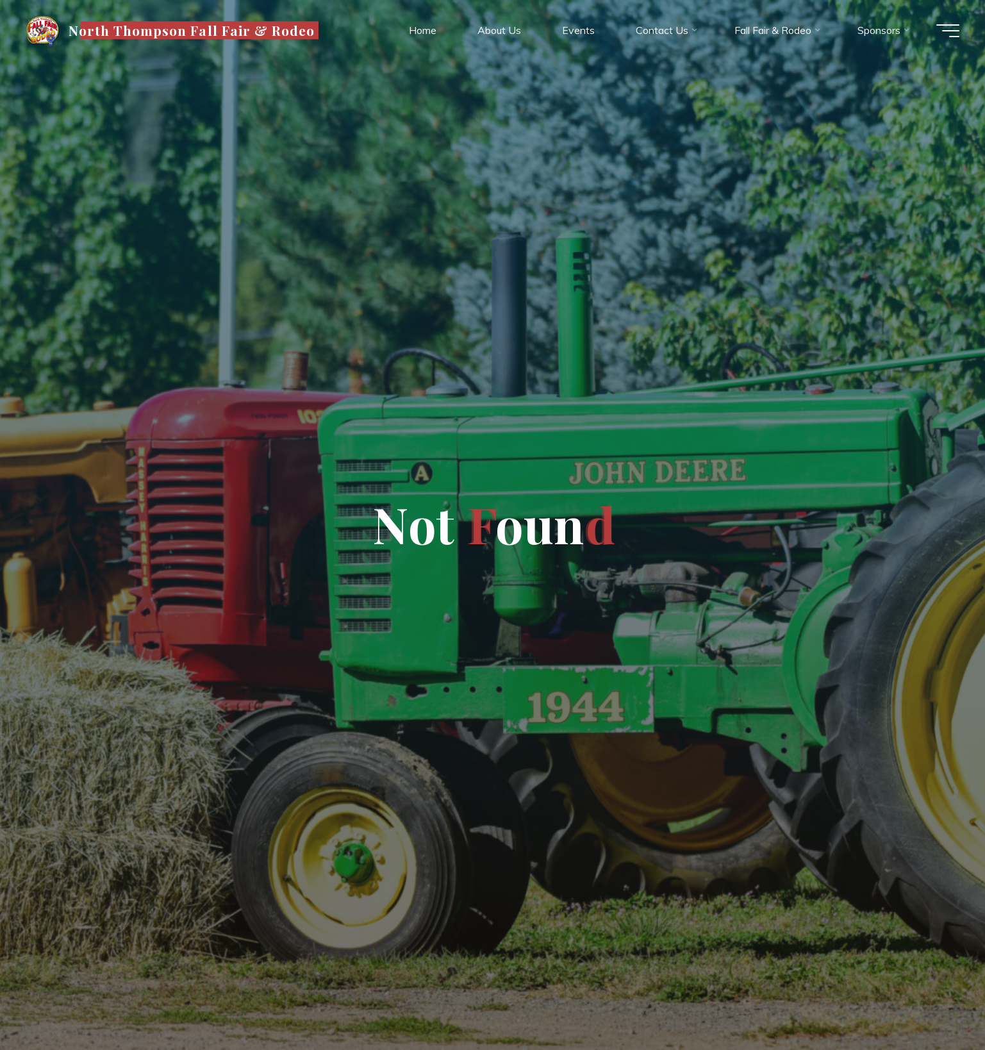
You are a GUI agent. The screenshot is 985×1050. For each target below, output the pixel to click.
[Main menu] (947, 30)
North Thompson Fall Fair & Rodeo (192, 30)
